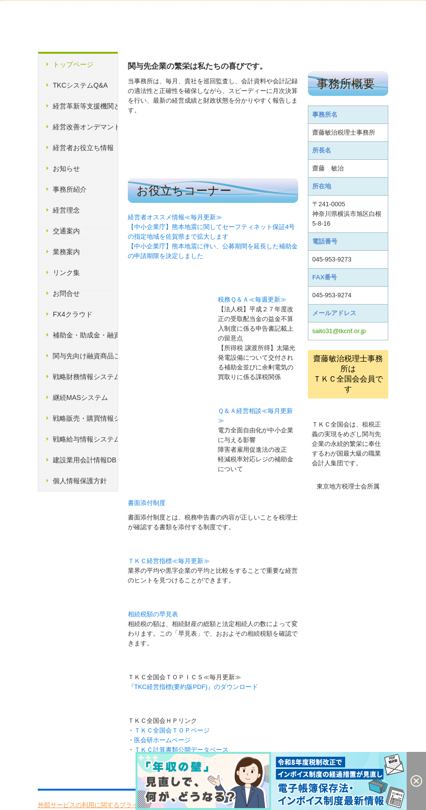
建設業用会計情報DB (84, 460)
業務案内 (66, 252)
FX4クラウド (72, 314)
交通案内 (66, 231)
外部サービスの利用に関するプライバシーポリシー (110, 805)
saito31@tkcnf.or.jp (339, 331)
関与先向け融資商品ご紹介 (85, 356)
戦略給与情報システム (85, 439)
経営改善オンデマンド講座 (85, 127)
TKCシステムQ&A (80, 85)
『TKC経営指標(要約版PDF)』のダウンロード (193, 686)
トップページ (73, 64)
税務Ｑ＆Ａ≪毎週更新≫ (252, 299)
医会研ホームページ (162, 740)
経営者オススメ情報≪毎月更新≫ (175, 217)
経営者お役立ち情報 (83, 148)
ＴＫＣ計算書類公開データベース (181, 749)
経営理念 (66, 210)
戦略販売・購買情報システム (85, 418)
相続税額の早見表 (153, 614)
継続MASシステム (80, 397)
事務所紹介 (70, 189)
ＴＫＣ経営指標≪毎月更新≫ (169, 561)
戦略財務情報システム (85, 377)
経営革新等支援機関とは (85, 106)
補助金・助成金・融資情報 (85, 335)
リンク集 (66, 272)
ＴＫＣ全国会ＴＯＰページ (172, 730)
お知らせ (66, 168)
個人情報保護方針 (80, 481)
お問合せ (66, 293)
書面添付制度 (147, 502)
